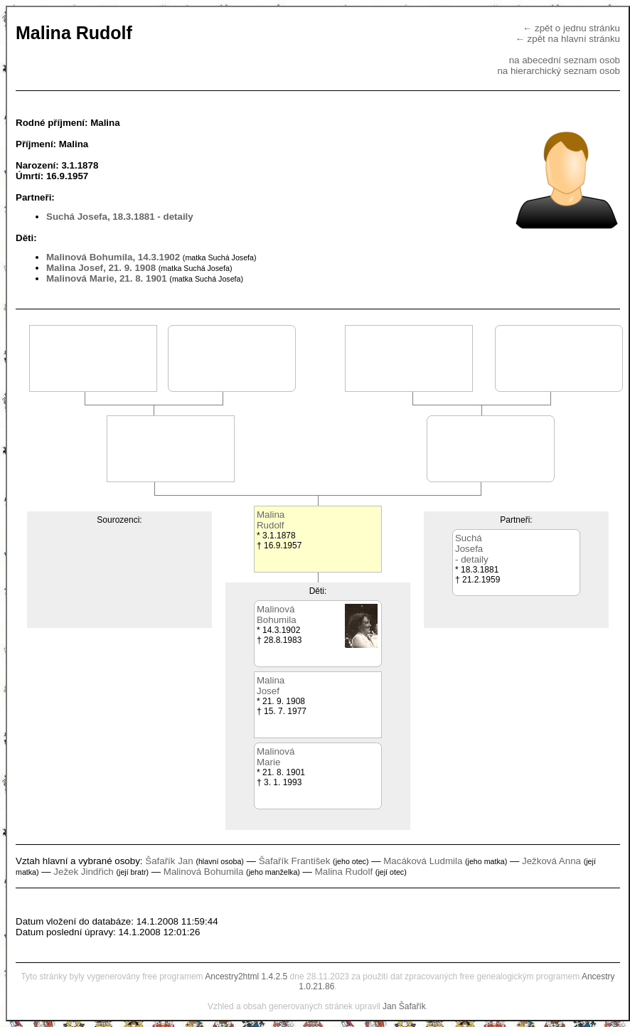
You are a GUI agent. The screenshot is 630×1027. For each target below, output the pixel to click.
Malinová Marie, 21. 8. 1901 (106, 278)
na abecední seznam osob (564, 60)
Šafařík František (295, 861)
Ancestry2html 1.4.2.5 (246, 976)
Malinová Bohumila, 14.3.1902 (113, 257)
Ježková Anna (551, 861)
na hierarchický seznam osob (558, 70)
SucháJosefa (469, 543)
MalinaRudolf (270, 520)
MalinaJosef (270, 685)
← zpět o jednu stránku (571, 28)
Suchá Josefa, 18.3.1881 (100, 216)
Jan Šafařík (404, 1006)
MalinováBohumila (277, 614)
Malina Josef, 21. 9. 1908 (101, 267)
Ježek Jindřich (83, 871)
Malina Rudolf (344, 871)
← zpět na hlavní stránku (568, 38)
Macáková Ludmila (422, 861)
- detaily (175, 216)
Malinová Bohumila (204, 871)
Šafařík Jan (169, 861)
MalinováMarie (275, 756)
